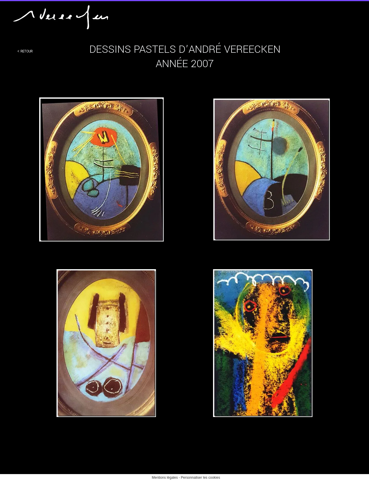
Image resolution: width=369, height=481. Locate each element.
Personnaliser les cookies (200, 478)
